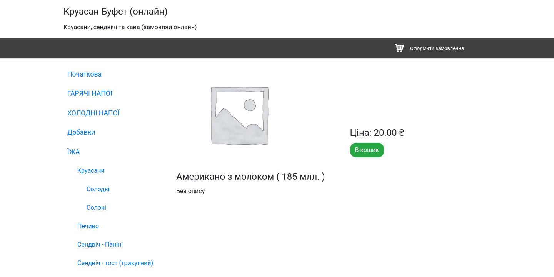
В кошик (367, 150)
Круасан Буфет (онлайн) (115, 11)
